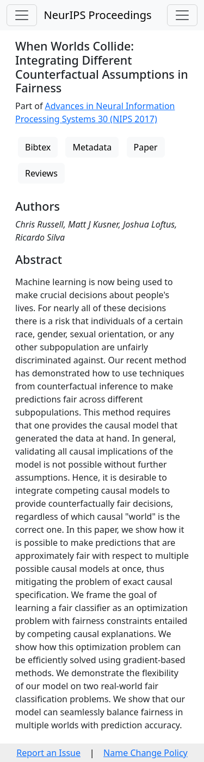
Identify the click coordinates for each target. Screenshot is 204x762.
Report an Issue (48, 753)
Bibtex (38, 147)
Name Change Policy (145, 753)
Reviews (41, 173)
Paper (146, 147)
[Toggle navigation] (22, 15)
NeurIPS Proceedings (97, 15)
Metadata (92, 147)
